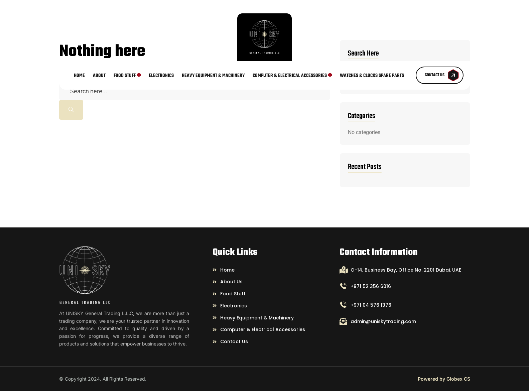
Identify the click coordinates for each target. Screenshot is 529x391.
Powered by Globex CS (444, 379)
